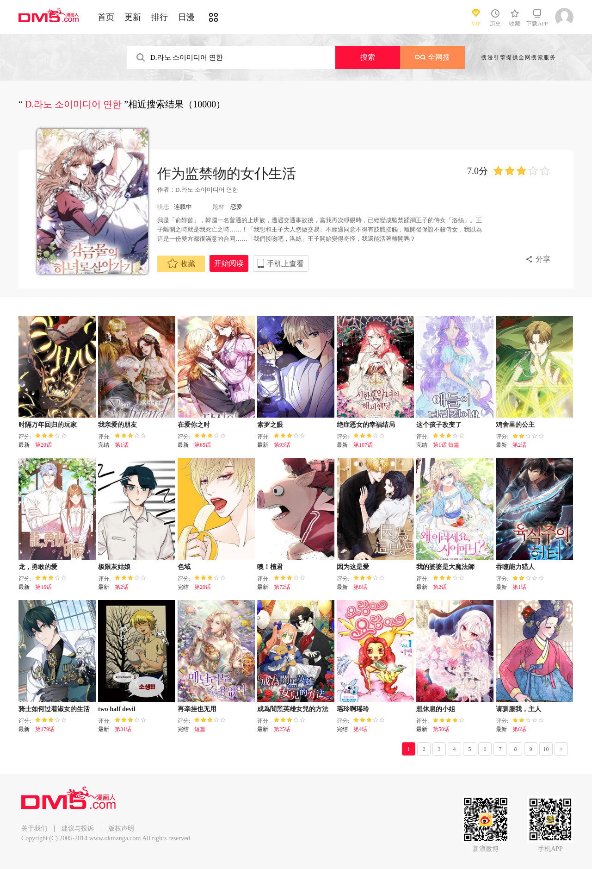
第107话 (363, 445)
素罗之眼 (270, 424)
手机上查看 (285, 264)
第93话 (282, 445)
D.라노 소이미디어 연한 (206, 189)
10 (546, 749)
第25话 (282, 729)
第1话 (122, 445)
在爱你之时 (194, 424)
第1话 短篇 (446, 445)
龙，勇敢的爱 (37, 566)
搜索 (367, 57)
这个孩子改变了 (439, 424)
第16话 (43, 587)
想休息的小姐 (435, 709)
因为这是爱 (353, 566)
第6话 (519, 729)
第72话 (282, 587)
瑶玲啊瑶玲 (353, 709)
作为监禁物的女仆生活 (226, 173)
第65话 (202, 445)
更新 (132, 17)
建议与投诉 (78, 828)
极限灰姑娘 (114, 566)
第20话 (43, 445)
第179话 (45, 729)
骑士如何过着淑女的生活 (54, 709)
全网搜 (432, 57)
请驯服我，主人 (518, 709)
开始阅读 (229, 263)
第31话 (123, 729)
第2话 (519, 445)
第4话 (360, 729)
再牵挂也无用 (197, 709)
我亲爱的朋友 (117, 424)
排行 (159, 17)
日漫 (186, 17)
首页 (106, 17)
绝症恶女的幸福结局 (366, 424)
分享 (543, 259)
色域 (184, 566)
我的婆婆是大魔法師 (445, 566)
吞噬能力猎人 (515, 566)
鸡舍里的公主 (515, 424)
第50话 (441, 729)
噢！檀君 (270, 566)
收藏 (181, 263)
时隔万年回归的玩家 (47, 424)
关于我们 (34, 828)
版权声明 (121, 828)
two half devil (117, 709)
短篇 (199, 729)
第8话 (360, 587)
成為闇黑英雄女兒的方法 (292, 709)
